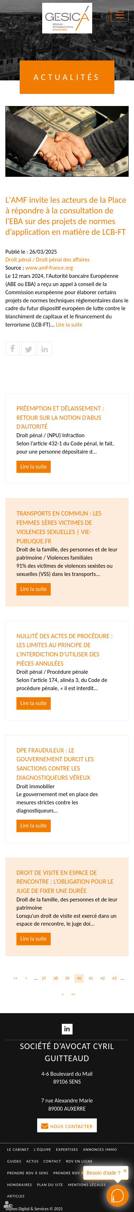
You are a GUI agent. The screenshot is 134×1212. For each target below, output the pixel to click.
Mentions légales (87, 1184)
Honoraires (19, 1184)
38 (55, 978)
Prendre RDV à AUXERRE (78, 1173)
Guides (14, 1161)
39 (67, 978)
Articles (16, 1196)
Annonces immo (100, 1149)
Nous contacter (71, 1126)
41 (91, 978)
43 (114, 978)
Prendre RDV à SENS (28, 1173)
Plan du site (50, 1184)
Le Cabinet (18, 1149)
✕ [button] (125, 1171)
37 (43, 978)
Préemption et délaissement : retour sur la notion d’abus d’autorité (60, 417)
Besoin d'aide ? (103, 1173)
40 (79, 978)
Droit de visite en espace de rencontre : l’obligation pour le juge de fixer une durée (65, 882)
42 (102, 978)
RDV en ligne (79, 1161)
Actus (32, 1161)
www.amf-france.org (49, 267)
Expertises (67, 1149)
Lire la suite (69, 324)
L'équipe (42, 1149)
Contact (52, 1161)
